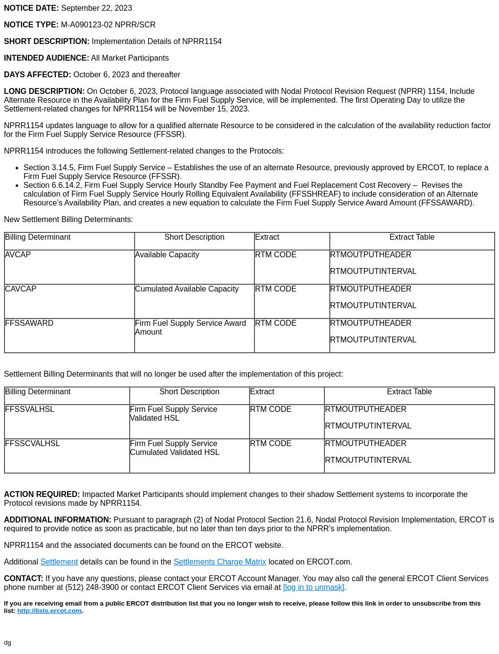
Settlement (59, 562)
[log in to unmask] (313, 587)
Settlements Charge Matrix (220, 562)
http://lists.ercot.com (49, 610)
